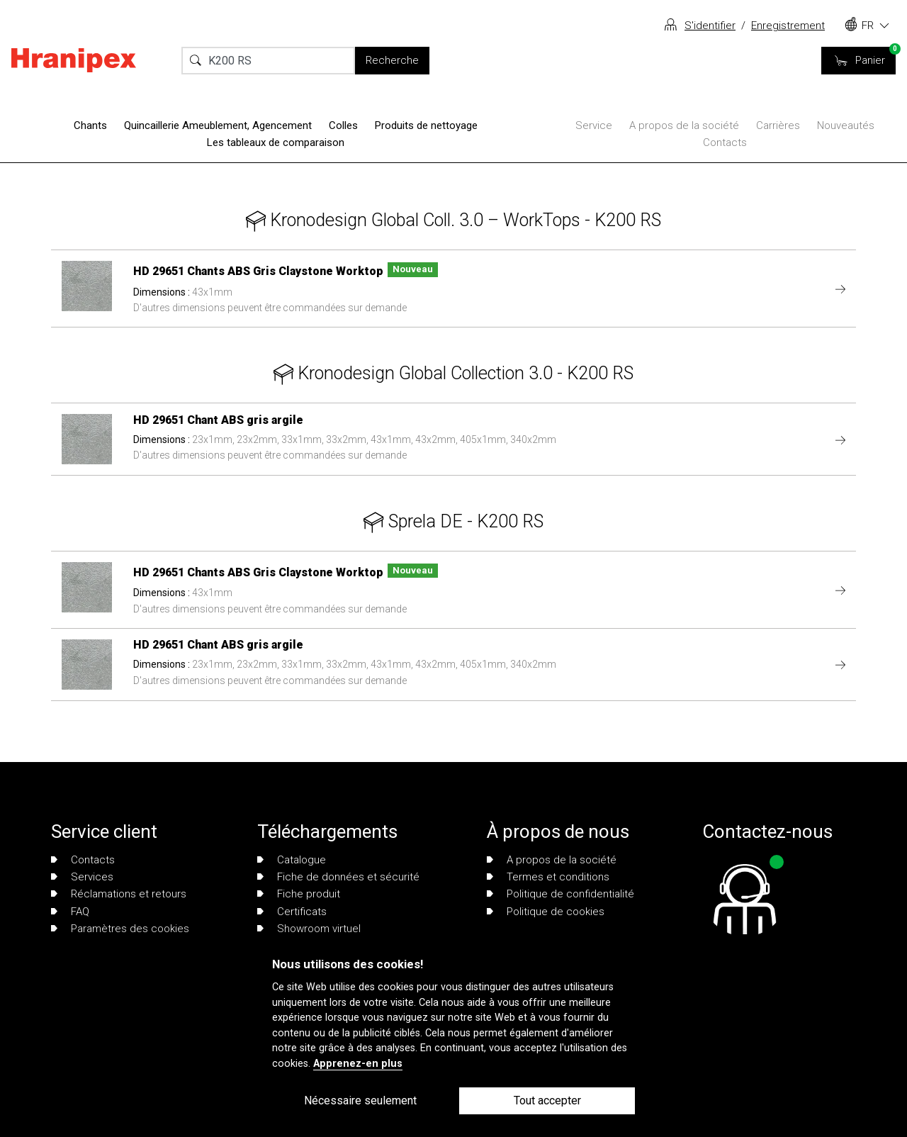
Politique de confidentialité (560, 893)
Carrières (778, 125)
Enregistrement (788, 25)
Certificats (292, 911)
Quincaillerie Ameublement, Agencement (218, 125)
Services (82, 876)
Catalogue (291, 859)
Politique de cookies (545, 911)
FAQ (70, 911)
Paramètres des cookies (120, 928)
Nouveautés (845, 125)
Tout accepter (547, 1100)
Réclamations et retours (118, 893)
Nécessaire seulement (360, 1100)
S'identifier (710, 25)
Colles (343, 125)
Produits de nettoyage (426, 125)
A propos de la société (684, 125)
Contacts (725, 142)
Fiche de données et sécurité (338, 876)
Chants (90, 125)
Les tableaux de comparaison (275, 142)
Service (593, 125)
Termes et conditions (548, 876)
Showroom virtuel (309, 928)
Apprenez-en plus (357, 1064)
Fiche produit (298, 893)
